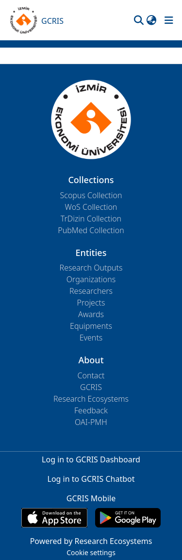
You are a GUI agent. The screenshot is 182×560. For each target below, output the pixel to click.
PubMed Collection (91, 230)
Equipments (91, 326)
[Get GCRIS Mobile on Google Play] (128, 517)
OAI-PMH (91, 422)
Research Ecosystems (91, 398)
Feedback (91, 410)
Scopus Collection (91, 195)
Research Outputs (91, 267)
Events (91, 337)
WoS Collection (91, 207)
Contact (90, 375)
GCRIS (91, 387)
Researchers (91, 291)
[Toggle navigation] (169, 20)
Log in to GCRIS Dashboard (91, 459)
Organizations (91, 279)
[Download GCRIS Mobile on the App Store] (54, 517)
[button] (138, 20)
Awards (91, 314)
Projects (91, 302)
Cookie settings (91, 552)
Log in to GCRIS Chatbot (91, 479)
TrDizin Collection (91, 218)
